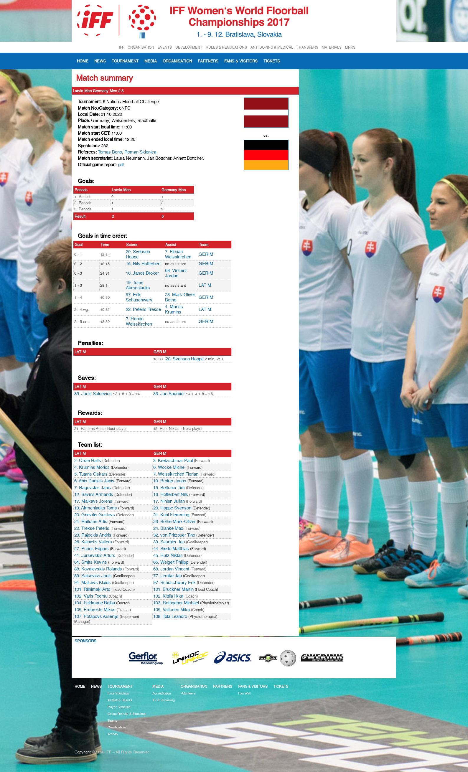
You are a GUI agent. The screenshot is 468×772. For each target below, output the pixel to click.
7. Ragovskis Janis (92, 487)
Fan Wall (244, 693)
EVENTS (165, 47)
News (100, 61)
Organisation (177, 61)
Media (150, 61)
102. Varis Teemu (91, 596)
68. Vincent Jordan (176, 273)
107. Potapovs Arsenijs (96, 616)
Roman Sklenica (140, 152)
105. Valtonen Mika (171, 609)
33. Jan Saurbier (169, 393)
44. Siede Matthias (171, 548)
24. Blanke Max (168, 528)
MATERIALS (332, 47)
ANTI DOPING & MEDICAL (272, 47)
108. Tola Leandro (170, 616)
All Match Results (120, 700)
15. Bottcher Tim (169, 487)
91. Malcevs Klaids (92, 582)
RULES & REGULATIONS (226, 47)
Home (82, 61)
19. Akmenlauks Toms (95, 508)
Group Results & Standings (127, 714)
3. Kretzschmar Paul (173, 460)
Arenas (113, 734)
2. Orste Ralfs (87, 460)
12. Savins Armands (93, 494)
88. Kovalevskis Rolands (98, 569)
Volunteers (188, 693)
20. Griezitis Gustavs (94, 514)
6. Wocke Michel (169, 467)
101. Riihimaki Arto (92, 589)
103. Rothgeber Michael (176, 603)
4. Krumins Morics (92, 467)
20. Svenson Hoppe (138, 254)
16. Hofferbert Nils (170, 494)
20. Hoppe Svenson (172, 508)
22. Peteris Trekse (143, 309)
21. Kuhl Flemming (171, 514)
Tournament (125, 61)
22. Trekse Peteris (91, 528)
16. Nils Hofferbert (143, 263)
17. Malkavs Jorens (93, 501)
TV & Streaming (163, 700)
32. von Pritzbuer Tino (174, 535)
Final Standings (118, 693)
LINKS (350, 47)
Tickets (271, 61)
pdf (121, 164)
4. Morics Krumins (174, 309)
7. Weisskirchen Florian (175, 474)
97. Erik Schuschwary (139, 297)
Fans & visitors (241, 61)
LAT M (205, 285)
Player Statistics (119, 707)
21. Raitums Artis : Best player (100, 428)
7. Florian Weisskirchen (178, 254)
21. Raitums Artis (90, 521)
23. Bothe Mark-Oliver (174, 521)
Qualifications (117, 727)
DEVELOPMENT (188, 47)
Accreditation (161, 693)
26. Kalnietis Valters (93, 542)
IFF (121, 47)
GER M (206, 254)
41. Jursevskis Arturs (94, 555)
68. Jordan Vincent (171, 569)
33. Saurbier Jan (169, 542)
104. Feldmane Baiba (94, 603)
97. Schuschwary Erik (174, 582)
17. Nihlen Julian (169, 501)
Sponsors (85, 641)
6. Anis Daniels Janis (94, 481)
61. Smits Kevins (90, 562)
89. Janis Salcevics (93, 393)
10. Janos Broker (142, 273)
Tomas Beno (110, 152)
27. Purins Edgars (91, 548)
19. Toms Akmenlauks (138, 285)
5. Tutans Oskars (91, 474)
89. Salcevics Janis (93, 575)
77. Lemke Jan (167, 575)
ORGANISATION (141, 47)
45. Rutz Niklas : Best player (177, 428)
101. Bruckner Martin (173, 589)
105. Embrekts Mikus (95, 609)
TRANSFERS (307, 47)
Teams (112, 720)
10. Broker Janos (169, 481)
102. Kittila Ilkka (168, 596)
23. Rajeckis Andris (92, 535)
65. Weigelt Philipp (170, 562)
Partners (208, 61)
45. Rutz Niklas (168, 555)
